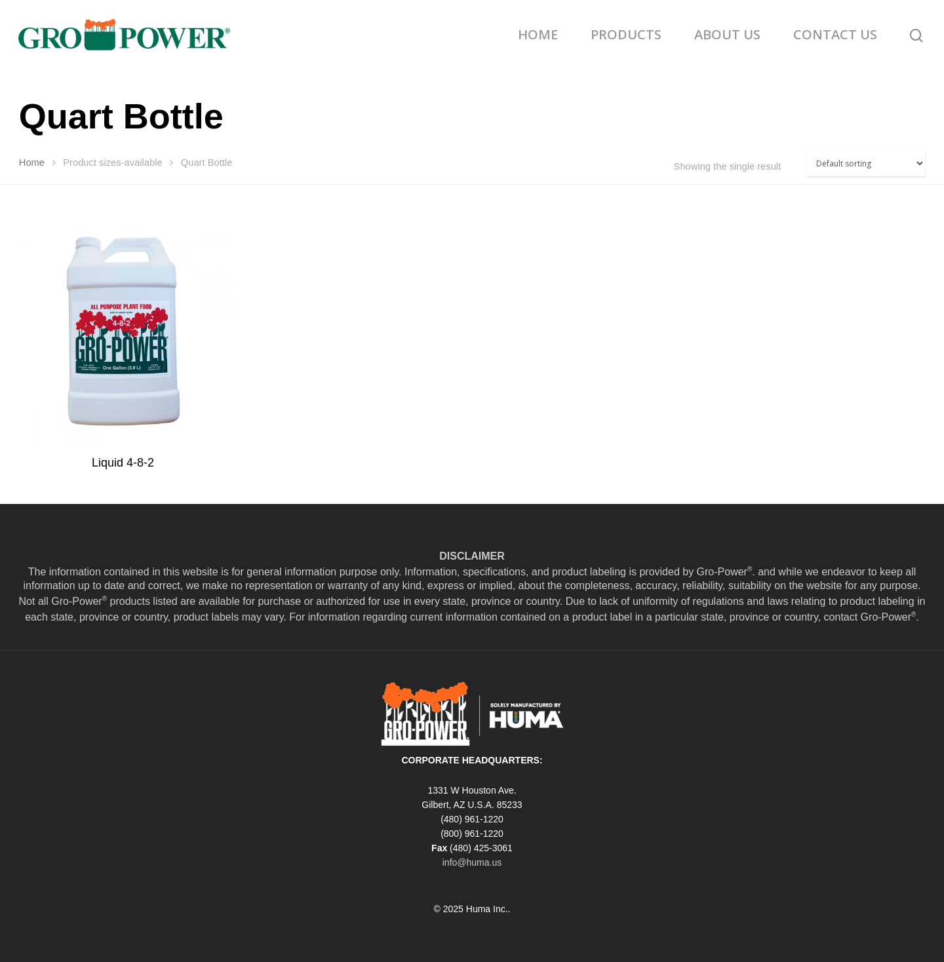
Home (32, 162)
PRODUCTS (626, 34)
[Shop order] (866, 163)
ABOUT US (727, 34)
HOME (538, 34)
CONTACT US (835, 34)
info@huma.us (472, 862)
